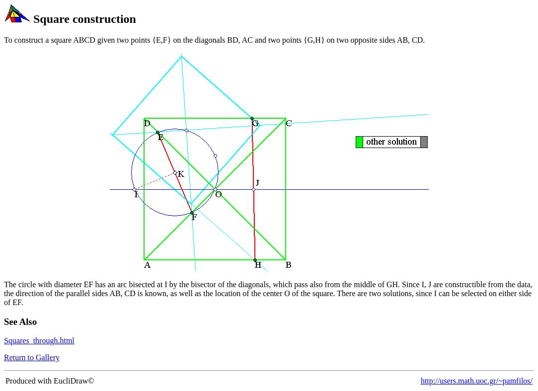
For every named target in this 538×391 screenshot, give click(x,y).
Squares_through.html (39, 340)
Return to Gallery (32, 357)
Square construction (84, 18)
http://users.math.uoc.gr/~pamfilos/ (477, 381)
